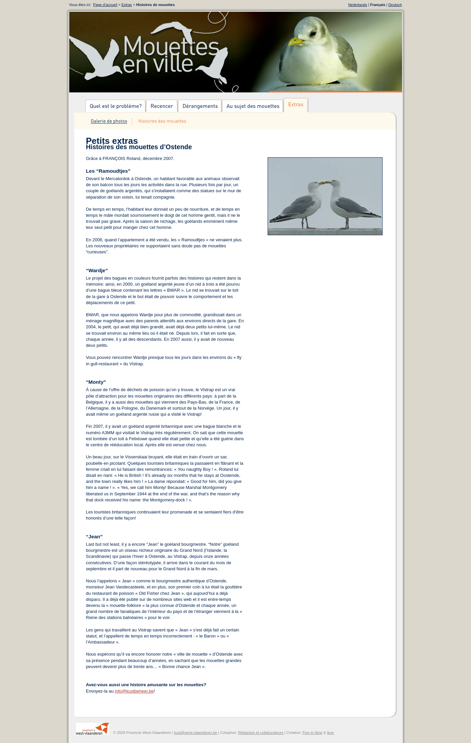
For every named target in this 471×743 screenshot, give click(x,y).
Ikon (330, 733)
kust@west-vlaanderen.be (195, 733)
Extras (126, 5)
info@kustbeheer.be (134, 691)
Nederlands (357, 5)
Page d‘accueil (105, 5)
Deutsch (395, 5)
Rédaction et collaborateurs (260, 733)
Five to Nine (312, 733)
